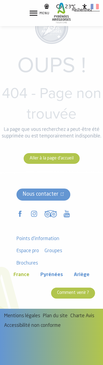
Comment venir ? (73, 293)
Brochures (27, 263)
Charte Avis (82, 316)
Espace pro (27, 251)
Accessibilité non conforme (32, 325)
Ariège (82, 275)
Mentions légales (22, 316)
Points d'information (37, 239)
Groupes (53, 251)
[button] (82, 10)
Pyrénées (51, 275)
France (21, 275)
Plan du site (55, 316)
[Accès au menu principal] (39, 13)
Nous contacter (41, 194)
